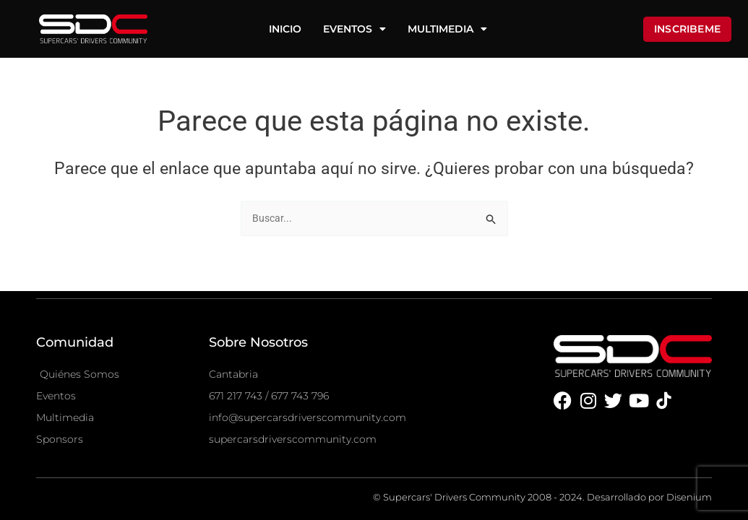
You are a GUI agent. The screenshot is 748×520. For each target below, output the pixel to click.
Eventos (354, 29)
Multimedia (447, 29)
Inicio (285, 28)
